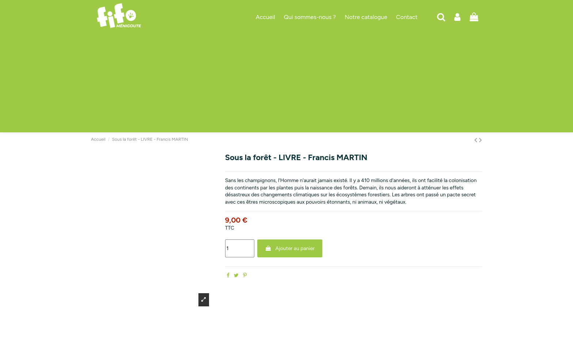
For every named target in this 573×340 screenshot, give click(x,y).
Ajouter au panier (290, 248)
